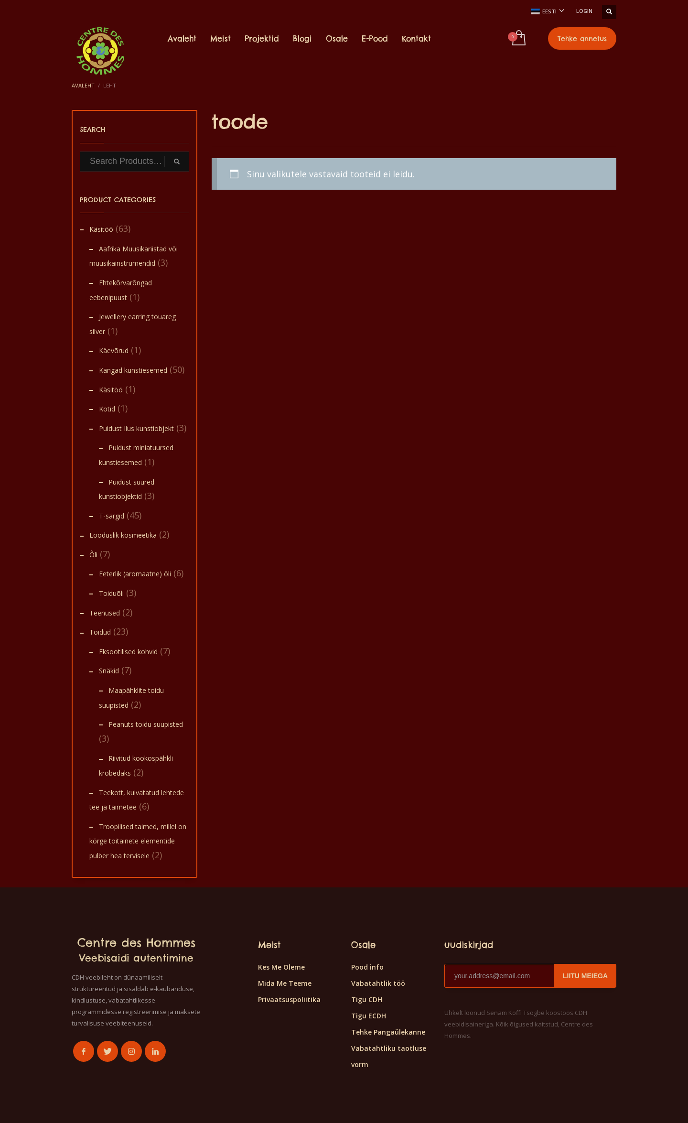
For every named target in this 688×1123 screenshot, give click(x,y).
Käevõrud (114, 350)
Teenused (104, 612)
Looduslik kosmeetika (123, 535)
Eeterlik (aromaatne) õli (135, 573)
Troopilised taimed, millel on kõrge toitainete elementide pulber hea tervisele (137, 841)
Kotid (107, 408)
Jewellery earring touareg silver (132, 324)
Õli (93, 554)
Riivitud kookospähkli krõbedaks (136, 765)
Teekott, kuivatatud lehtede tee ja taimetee (136, 800)
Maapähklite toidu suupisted (131, 698)
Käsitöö (101, 229)
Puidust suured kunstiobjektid (126, 489)
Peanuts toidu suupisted (145, 724)
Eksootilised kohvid (128, 651)
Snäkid (109, 670)
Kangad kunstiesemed (133, 370)
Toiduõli (111, 593)
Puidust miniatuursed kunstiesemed (136, 455)
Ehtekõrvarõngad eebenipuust (120, 290)
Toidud (100, 632)
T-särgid (111, 515)
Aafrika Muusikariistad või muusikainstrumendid (133, 256)
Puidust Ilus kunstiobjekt (136, 428)
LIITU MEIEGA (585, 976)
